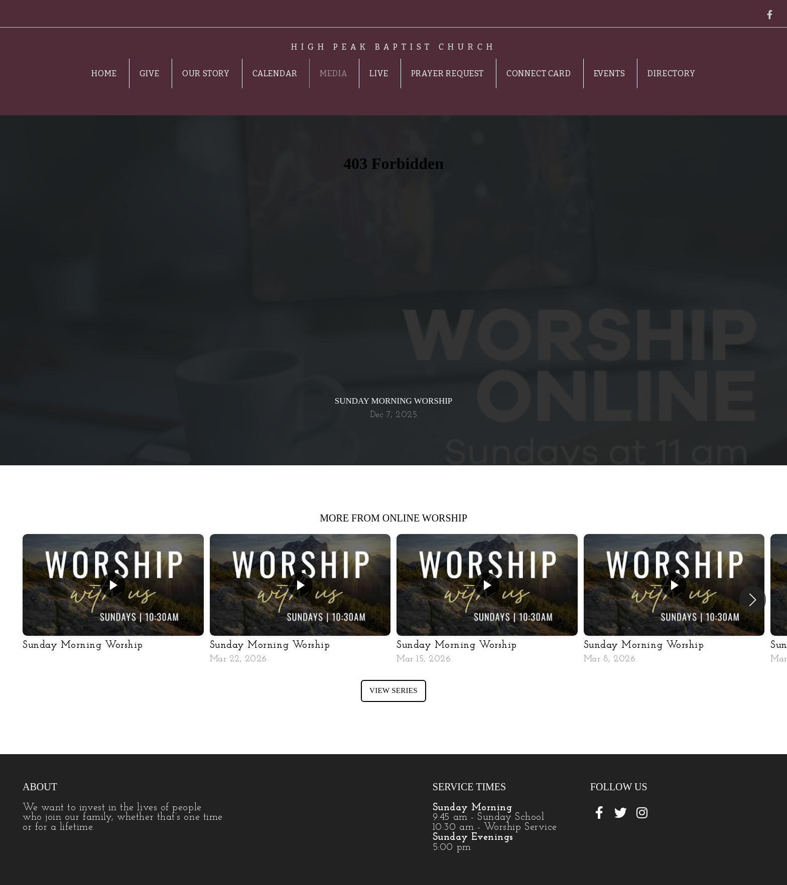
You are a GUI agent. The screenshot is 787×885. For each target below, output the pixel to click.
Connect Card (538, 73)
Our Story (206, 73)
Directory (671, 73)
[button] (752, 600)
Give (150, 73)
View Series (393, 690)
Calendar (274, 73)
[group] (113, 598)
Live (378, 73)
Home (103, 73)
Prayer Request (447, 73)
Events (609, 73)
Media (333, 73)
